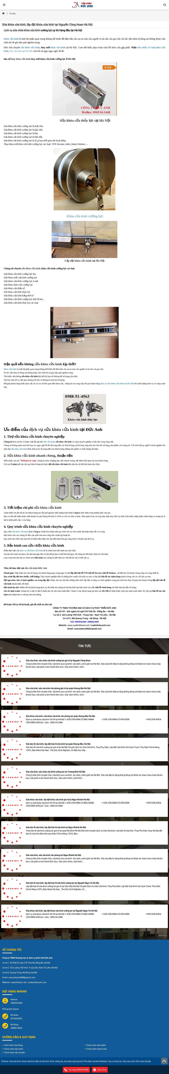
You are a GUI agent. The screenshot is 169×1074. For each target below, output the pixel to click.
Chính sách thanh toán (96, 1049)
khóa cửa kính (58, 47)
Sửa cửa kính (15, 1061)
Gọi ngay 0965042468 (76, 1070)
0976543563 (16, 1018)
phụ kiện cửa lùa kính (73, 1061)
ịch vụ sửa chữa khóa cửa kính (22, 30)
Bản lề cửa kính (42, 1061)
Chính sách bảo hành (13, 1049)
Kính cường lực (56, 1061)
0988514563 (16, 1028)
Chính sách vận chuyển (14, 1052)
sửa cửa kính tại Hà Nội (21, 51)
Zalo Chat (99, 1070)
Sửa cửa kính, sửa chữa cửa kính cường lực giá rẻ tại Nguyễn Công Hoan (58, 660)
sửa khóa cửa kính (30, 47)
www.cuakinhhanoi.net (78, 625)
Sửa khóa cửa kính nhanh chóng (31, 455)
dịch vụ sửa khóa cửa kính (54, 429)
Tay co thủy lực (115, 1061)
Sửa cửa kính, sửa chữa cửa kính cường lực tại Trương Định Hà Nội (55, 772)
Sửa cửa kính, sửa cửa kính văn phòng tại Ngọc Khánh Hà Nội (53, 855)
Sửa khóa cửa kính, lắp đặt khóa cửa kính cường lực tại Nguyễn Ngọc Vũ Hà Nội (61, 911)
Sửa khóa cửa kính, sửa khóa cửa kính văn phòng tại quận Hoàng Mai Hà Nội (60, 716)
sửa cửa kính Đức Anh (35, 568)
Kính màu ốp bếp (143, 1061)
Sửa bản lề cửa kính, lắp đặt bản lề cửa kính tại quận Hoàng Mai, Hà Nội (58, 744)
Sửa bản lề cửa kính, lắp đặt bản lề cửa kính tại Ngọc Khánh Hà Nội (56, 827)
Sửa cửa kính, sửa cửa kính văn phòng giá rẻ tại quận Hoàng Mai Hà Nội (58, 688)
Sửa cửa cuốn (129, 1061)
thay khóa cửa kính (20, 59)
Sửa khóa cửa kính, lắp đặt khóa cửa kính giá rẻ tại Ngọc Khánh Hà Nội (58, 799)
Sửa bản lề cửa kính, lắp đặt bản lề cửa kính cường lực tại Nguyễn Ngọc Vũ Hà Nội (62, 883)
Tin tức (12, 13)
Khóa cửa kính (11, 39)
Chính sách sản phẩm (96, 1045)
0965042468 (16, 1003)
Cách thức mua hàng (13, 1045)
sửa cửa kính (49, 442)
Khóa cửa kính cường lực (84, 216)
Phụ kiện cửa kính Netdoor (95, 1061)
